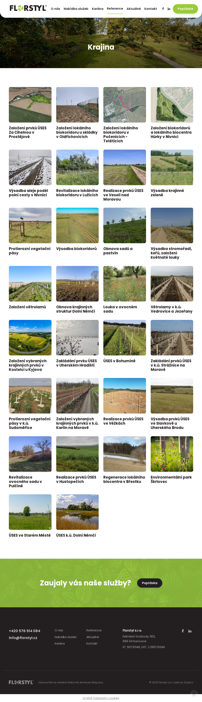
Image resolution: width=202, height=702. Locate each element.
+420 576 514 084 (24, 630)
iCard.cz (188, 682)
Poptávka (149, 583)
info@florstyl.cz (23, 637)
